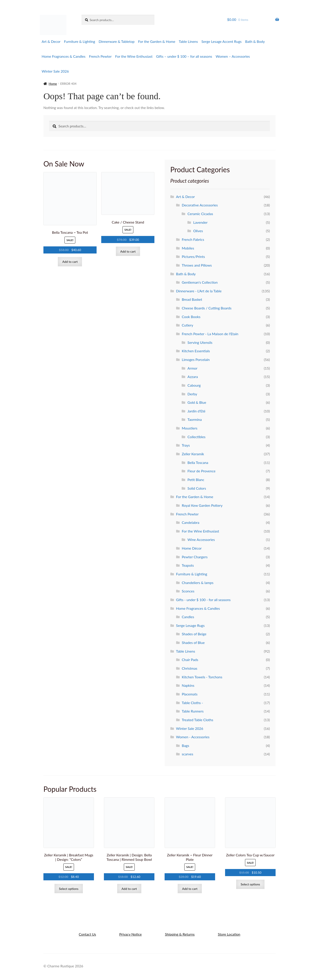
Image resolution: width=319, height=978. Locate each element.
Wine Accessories (201, 539)
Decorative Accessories (200, 205)
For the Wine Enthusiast (134, 56)
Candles (188, 617)
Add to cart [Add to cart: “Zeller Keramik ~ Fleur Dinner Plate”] (189, 889)
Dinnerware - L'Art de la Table (199, 291)
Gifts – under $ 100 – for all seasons (184, 56)
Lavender (200, 222)
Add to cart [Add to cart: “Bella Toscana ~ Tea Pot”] (70, 261)
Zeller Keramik (193, 454)
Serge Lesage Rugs (190, 625)
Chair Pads (190, 659)
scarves (187, 754)
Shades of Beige (194, 634)
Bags (185, 745)
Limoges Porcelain (196, 359)
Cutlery (187, 325)
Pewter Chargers (194, 557)
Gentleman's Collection (200, 282)
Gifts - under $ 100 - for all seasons (203, 600)
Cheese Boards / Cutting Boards (206, 308)
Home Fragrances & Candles (64, 56)
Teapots (188, 565)
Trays (186, 445)
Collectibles (196, 437)
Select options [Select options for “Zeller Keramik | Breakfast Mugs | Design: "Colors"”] (68, 889)
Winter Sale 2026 (55, 71)
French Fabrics (193, 239)
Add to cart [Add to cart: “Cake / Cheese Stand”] (128, 251)
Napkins (188, 685)
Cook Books (191, 317)
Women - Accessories (193, 737)
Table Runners (192, 711)
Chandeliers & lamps (197, 582)
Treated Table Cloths (197, 720)
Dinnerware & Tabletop (116, 41)
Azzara (192, 376)
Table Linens (188, 41)
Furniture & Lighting (79, 41)
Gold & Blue (196, 402)
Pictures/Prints (193, 256)
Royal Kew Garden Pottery (202, 505)
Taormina (194, 419)
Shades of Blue (193, 642)
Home (53, 83)
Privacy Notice (130, 934)
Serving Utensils (199, 342)
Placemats (189, 694)
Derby (192, 394)
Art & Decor (51, 41)
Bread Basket (192, 299)
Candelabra (190, 522)
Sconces (188, 591)
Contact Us (87, 934)
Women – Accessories (233, 56)
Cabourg (194, 385)
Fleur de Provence (201, 471)
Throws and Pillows (197, 265)
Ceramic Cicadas (200, 214)
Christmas (189, 668)
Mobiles (188, 248)
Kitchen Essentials (196, 351)
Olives (198, 231)
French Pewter (100, 56)
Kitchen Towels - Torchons (202, 677)
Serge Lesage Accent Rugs (221, 41)
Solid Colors (196, 488)
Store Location (229, 934)
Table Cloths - (192, 703)
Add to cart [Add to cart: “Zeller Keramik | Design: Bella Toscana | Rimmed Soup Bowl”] (129, 889)
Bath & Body (255, 41)
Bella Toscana (197, 462)
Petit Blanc (195, 479)
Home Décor (192, 548)
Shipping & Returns (180, 934)
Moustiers (189, 428)
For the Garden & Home (156, 41)
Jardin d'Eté (196, 411)
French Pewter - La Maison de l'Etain (210, 334)
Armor (192, 368)
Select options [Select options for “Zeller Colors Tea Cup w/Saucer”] (250, 884)
